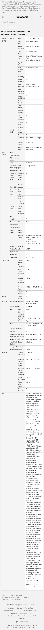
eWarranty (13, 613)
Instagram (18, 605)
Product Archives (16, 595)
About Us (11, 608)
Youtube (25, 605)
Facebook (10, 605)
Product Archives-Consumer (11, 598)
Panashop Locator (25, 613)
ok (4, 12)
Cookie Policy (22, 618)
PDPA (18, 611)
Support (4, 595)
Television (5, 600)
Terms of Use (29, 608)
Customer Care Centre (30, 611)
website (7, 2)
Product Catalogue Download (15, 616)
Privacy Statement (34, 8)
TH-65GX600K (16, 600)
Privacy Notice (8, 611)
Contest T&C (31, 616)
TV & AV (26, 598)
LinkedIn (32, 605)
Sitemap (19, 608)
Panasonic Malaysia (8, 22)
